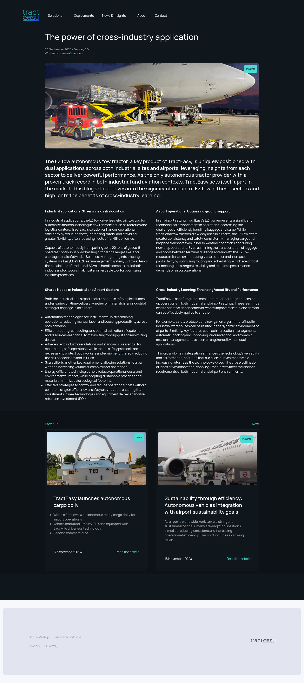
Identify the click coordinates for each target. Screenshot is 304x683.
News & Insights (114, 15)
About (141, 15)
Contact (161, 15)
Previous (51, 424)
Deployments (84, 15)
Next (255, 424)
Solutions (55, 15)
